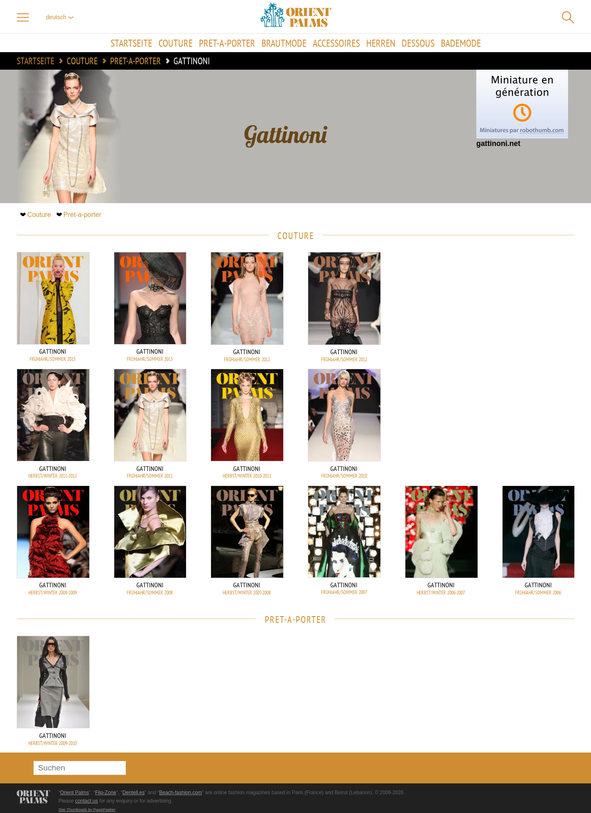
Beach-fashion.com (180, 792)
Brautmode (284, 43)
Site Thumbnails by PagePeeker (87, 809)
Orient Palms (74, 792)
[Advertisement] (515, 308)
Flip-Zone (105, 792)
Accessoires (336, 43)
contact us (86, 801)
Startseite (131, 43)
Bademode (461, 43)
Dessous (418, 43)
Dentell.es (133, 792)
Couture (175, 43)
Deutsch (60, 17)
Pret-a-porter (227, 43)
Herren (380, 43)
